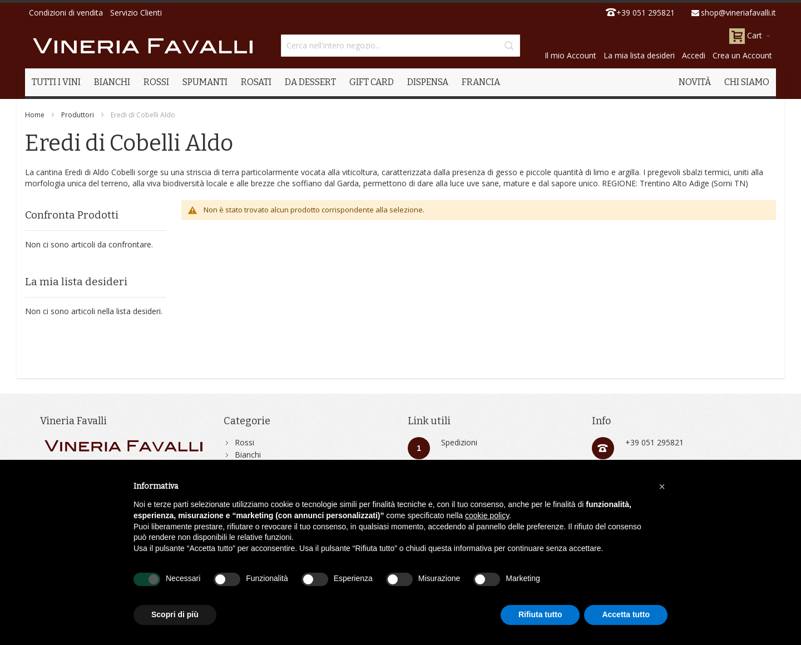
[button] (662, 486)
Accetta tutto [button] (626, 614)
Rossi (244, 442)
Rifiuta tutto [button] (540, 614)
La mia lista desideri (639, 55)
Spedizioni (459, 442)
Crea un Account (742, 55)
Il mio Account (570, 55)
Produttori (77, 115)
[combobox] (400, 45)
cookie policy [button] (487, 515)
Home (34, 115)
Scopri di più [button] (175, 614)
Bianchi (248, 454)
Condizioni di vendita (66, 12)
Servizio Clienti (136, 12)
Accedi (693, 55)
